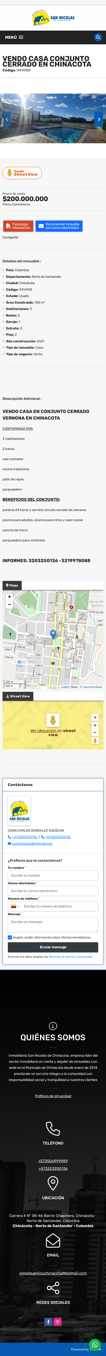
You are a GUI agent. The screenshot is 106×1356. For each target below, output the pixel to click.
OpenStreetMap (92, 687)
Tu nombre (17, 868)
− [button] (9, 605)
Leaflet (65, 687)
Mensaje (15, 914)
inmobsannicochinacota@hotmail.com (53, 1273)
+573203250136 (24, 837)
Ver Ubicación (43, 730)
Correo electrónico (22, 883)
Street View (23, 173)
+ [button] (9, 597)
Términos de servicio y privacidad (70, 956)
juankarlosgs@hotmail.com (32, 844)
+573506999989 (53, 1161)
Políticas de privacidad (53, 1096)
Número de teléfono (23, 899)
